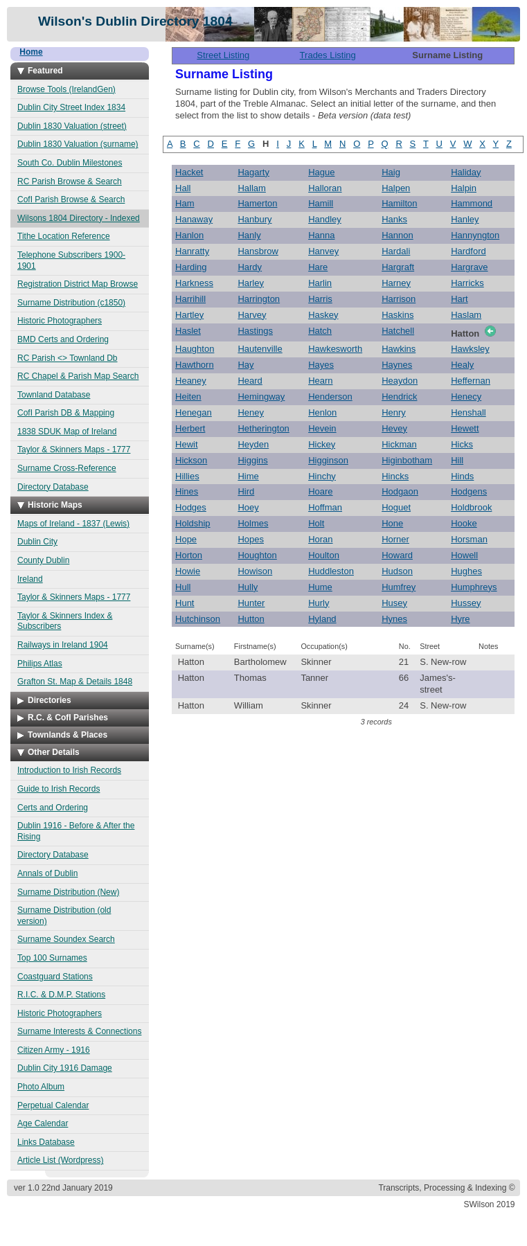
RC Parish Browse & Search (69, 181)
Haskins (397, 315)
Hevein (322, 428)
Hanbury (254, 219)
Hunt (184, 603)
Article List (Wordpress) (60, 1160)
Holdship (193, 523)
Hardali (396, 251)
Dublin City (37, 541)
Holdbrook (471, 507)
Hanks (394, 219)
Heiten (188, 396)
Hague (321, 172)
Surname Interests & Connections (79, 1031)
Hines (186, 491)
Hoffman (325, 507)
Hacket (189, 172)
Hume (320, 587)
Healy (462, 364)
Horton (188, 555)
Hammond (471, 203)
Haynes (397, 364)
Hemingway (261, 396)
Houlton (323, 555)
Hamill (320, 203)
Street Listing (223, 55)
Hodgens (469, 491)
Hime (248, 476)
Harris (320, 299)
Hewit (186, 444)
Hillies (187, 476)
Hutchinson (197, 619)
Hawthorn (194, 364)
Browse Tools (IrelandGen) (66, 89)
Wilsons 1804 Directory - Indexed (78, 218)
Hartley (189, 315)
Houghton (257, 555)
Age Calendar (42, 1123)
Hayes (321, 364)
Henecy (466, 396)
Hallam (251, 188)
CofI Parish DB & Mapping (65, 413)
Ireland (30, 579)
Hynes (394, 619)
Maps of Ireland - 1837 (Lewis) (73, 523)
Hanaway (194, 219)
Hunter (251, 603)
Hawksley (470, 349)
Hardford (468, 251)
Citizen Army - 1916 (53, 1050)
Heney (251, 412)
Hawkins (399, 349)
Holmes (253, 523)
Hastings (255, 331)
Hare (318, 267)
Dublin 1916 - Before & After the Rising (75, 831)
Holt (316, 523)
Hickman (399, 444)
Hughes (466, 571)
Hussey (466, 603)
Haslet (188, 331)
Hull (182, 587)
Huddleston (331, 571)
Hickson (191, 460)
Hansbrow (258, 251)
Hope (186, 539)
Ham (184, 203)
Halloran (324, 188)
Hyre (460, 619)
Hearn (320, 380)
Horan (320, 539)
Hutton (251, 619)
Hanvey (323, 251)
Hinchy (322, 476)
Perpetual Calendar (53, 1105)
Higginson (328, 460)
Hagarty (253, 172)
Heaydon (400, 380)
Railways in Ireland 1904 (62, 645)
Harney (396, 283)
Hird (246, 491)
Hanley (465, 219)
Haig (391, 172)
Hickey (321, 444)
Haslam (466, 315)
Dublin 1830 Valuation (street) (72, 126)
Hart (459, 299)
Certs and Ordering (52, 807)
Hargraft (398, 267)
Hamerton (257, 203)
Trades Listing (328, 55)
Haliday (466, 172)
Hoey (248, 507)
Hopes (251, 539)
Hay (245, 364)
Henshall (468, 412)
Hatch (320, 331)
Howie (187, 571)
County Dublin (43, 560)
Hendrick (399, 396)
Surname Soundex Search (66, 939)
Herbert (190, 428)
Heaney (190, 380)
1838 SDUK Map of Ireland (66, 431)
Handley (324, 219)
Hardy (250, 267)
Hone (392, 523)
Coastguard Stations (55, 976)
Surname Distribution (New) (68, 892)
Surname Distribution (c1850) (71, 303)
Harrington (259, 299)
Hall (182, 188)
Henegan (193, 412)
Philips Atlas (39, 663)
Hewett (465, 428)
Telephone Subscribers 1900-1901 (71, 260)
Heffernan (470, 380)
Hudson (397, 571)
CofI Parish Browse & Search (71, 199)
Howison (255, 571)
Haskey (323, 315)
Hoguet (396, 507)
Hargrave (469, 267)
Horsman (469, 539)
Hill (457, 460)
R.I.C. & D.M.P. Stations (61, 994)
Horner (395, 539)
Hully (248, 587)
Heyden (253, 444)
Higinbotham (407, 460)
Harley (251, 283)
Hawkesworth (335, 349)
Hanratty (192, 251)
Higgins (252, 460)
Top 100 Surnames (52, 958)
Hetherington (263, 428)
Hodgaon (400, 491)
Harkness (194, 283)
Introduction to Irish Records (69, 770)
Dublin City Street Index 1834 (71, 107)
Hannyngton (475, 235)
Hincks (395, 476)
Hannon (397, 235)
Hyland (322, 619)
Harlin (320, 283)
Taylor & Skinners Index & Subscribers (64, 621)
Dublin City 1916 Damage (64, 1068)
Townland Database (53, 395)
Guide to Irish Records (58, 789)
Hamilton (399, 203)
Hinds (462, 476)
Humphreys (474, 587)
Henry (394, 412)
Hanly (249, 235)
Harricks (467, 283)
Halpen (396, 188)
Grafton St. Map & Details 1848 (74, 681)
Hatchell (398, 331)
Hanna (321, 235)
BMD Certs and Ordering (63, 339)
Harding (191, 267)
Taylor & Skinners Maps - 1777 (73, 449)
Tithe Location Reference (63, 236)
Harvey (252, 315)
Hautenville (260, 349)
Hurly (318, 603)
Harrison (399, 299)
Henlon (322, 412)
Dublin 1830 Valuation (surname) (78, 144)
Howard (397, 555)
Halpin (463, 188)
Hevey (394, 428)
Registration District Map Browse (77, 284)
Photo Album (40, 1087)
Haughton (194, 349)
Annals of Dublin (47, 873)
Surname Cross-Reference (66, 468)
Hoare (320, 491)
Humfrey (399, 587)
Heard (250, 380)
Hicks (462, 444)
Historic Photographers (59, 321)
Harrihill (190, 299)
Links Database (46, 1142)
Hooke (464, 523)
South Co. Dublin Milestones (69, 163)
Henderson (330, 396)
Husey (394, 603)
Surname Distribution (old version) (64, 915)
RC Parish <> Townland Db (67, 358)
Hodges (190, 507)
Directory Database (53, 487)
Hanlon (189, 235)
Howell (464, 555)
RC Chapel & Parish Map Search (78, 376)
